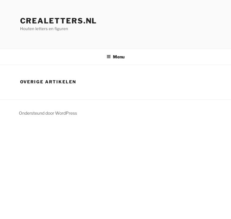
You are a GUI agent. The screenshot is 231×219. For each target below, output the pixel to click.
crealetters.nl (58, 20)
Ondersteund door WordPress (48, 113)
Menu (115, 56)
